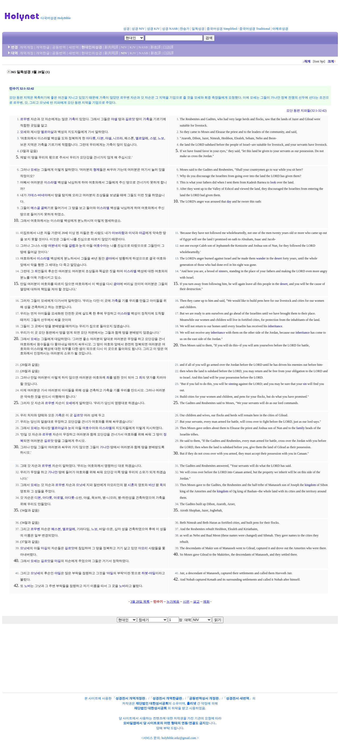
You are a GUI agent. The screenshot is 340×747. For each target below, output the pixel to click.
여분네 (53, 245)
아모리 (143, 548)
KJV (133, 47)
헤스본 (56, 529)
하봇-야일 (148, 573)
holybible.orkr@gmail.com (179, 738)
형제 (96, 169)
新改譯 (155, 47)
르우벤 (25, 119)
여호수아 (100, 245)
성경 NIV (138, 29)
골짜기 (45, 208)
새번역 (74, 47)
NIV (124, 47)
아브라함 (118, 233)
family (300, 428)
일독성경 (198, 29)
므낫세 (81, 485)
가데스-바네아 (37, 195)
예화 (206, 601)
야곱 (142, 233)
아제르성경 (280, 29)
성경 (126, 29)
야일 (57, 573)
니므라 (118, 138)
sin (220, 271)
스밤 (153, 138)
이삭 (132, 233)
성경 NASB (170, 29)
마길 (44, 548)
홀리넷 (191, 703)
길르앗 (130, 119)
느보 (161, 138)
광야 (108, 258)
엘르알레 (141, 138)
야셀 (114, 119)
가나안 (104, 447)
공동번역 (59, 47)
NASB (143, 47)
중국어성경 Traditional (254, 29)
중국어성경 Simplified (222, 29)
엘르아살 (47, 132)
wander (260, 258)
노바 (27, 586)
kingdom (310, 485)
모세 (23, 132)
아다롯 (91, 138)
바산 (151, 485)
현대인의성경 (91, 47)
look (273, 182)
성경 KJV (153, 29)
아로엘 (58, 498)
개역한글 (43, 47)
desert (278, 258)
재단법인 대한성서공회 (152, 703)
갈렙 (72, 245)
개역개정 (26, 47)
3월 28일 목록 (140, 601)
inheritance (275, 326)
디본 (100, 138)
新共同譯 (111, 47)
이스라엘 (50, 182)
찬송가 (184, 29)
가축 (72, 119)
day (229, 201)
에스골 (35, 208)
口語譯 (168, 47)
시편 (186, 601)
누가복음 (173, 601)
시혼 (131, 485)
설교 (196, 601)
